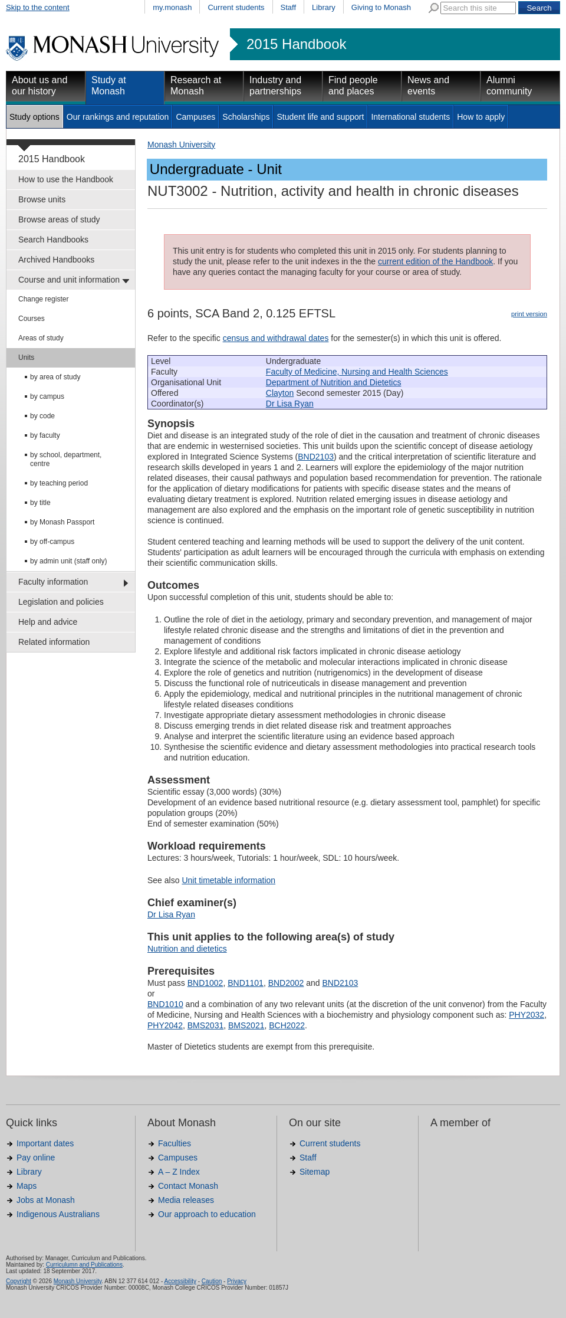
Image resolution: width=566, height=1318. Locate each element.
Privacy (236, 1281)
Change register (43, 299)
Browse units (41, 199)
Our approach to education (207, 1214)
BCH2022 (287, 1025)
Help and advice (47, 622)
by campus (47, 396)
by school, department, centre (65, 459)
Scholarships (245, 117)
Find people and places (353, 85)
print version (529, 313)
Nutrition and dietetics (187, 948)
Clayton (280, 393)
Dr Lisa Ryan (290, 403)
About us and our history (39, 85)
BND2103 (316, 456)
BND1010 (165, 1004)
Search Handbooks (53, 239)
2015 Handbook (296, 44)
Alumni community (509, 85)
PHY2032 (526, 1014)
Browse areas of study (59, 219)
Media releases (186, 1200)
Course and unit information (69, 279)
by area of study (55, 377)
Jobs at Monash (46, 1200)
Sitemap (315, 1171)
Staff (289, 7)
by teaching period (59, 483)
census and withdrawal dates (276, 338)
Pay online (36, 1157)
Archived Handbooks (56, 259)
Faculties (174, 1143)
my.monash (172, 7)
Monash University (181, 144)
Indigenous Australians (58, 1214)
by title (40, 503)
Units (26, 357)
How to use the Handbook (65, 179)
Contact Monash (188, 1186)
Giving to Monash (381, 7)
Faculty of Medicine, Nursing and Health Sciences (357, 371)
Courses (31, 318)
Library (323, 7)
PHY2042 (165, 1025)
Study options (34, 117)
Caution (212, 1281)
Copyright (18, 1281)
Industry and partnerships (275, 85)
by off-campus (52, 541)
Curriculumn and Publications (84, 1264)
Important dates (45, 1143)
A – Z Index (179, 1171)
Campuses (195, 117)
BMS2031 (205, 1025)
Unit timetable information (228, 880)
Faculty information (53, 581)
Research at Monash (195, 85)
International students (410, 117)
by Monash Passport (62, 522)
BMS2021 (246, 1025)
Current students (236, 7)
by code (42, 416)
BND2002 (286, 983)
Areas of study (41, 338)
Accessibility (180, 1281)
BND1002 (205, 983)
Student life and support (320, 117)
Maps (27, 1186)
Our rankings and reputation (118, 117)
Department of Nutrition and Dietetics (334, 382)
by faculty (45, 435)
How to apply (481, 117)
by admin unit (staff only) (68, 561)
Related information (54, 642)
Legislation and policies (61, 601)
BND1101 (246, 983)
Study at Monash (108, 85)
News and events (428, 85)
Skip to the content (38, 7)
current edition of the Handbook (435, 261)
